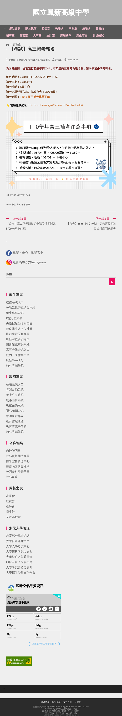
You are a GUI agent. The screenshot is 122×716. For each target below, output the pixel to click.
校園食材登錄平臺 (17, 473)
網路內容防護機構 (17, 467)
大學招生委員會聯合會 (20, 573)
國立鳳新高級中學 (61, 12)
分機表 (78, 702)
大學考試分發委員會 (19, 568)
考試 (19, 205)
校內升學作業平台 (17, 356)
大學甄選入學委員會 (19, 558)
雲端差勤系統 (15, 391)
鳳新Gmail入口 (16, 361)
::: (4, 28)
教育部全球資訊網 (17, 537)
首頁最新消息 (43, 60)
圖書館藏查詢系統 (17, 345)
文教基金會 (13, 518)
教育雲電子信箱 (16, 427)
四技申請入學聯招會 (19, 563)
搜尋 (9, 276)
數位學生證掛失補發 (19, 330)
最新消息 (45, 702)
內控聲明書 (13, 452)
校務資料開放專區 (17, 457)
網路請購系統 (15, 401)
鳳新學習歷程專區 (17, 335)
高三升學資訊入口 (17, 351)
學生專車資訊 (15, 314)
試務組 (32, 60)
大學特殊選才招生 (17, 542)
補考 (23, 205)
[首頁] (7, 45)
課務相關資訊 (15, 412)
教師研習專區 (15, 417)
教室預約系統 (15, 406)
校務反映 (12, 478)
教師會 (10, 507)
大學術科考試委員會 (19, 552)
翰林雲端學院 (15, 367)
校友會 (10, 502)
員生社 (10, 513)
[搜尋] (112, 282)
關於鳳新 (56, 702)
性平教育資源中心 (17, 462)
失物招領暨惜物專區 (19, 324)
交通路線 (67, 702)
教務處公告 (22, 60)
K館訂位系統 (14, 319)
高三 (28, 205)
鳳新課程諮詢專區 (17, 340)
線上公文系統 (15, 396)
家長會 (10, 497)
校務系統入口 (15, 303)
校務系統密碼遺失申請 (20, 309)
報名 (14, 205)
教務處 (12, 60)
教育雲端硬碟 (15, 422)
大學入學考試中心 (17, 547)
